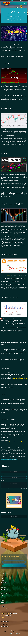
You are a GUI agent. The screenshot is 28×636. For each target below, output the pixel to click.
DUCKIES (3, 595)
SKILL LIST (3, 587)
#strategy (14, 459)
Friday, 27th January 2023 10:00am (14, 16)
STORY (2, 578)
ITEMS (2, 600)
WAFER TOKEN (4, 576)
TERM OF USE (4, 624)
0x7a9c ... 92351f (13, 0)
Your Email (3, 474)
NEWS (2, 585)
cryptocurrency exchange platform (20, 378)
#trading (8, 459)
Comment (3, 480)
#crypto (3, 459)
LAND (2, 580)
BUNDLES (3, 602)
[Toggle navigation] (24, 3)
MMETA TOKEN (4, 573)
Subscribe (14, 565)
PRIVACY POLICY (5, 626)
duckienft (8, 611)
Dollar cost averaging (5, 275)
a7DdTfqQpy (8, 615)
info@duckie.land (7, 608)
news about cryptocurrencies (17, 350)
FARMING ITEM (4, 589)
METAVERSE (4, 582)
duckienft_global (13, 613)
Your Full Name (4, 469)
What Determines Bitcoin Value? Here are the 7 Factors (12, 441)
